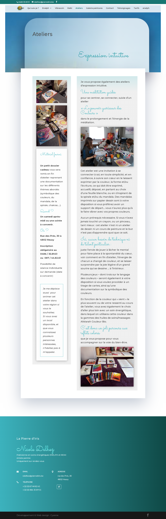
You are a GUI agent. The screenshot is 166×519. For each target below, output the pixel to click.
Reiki (69, 8)
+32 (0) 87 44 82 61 (31, 486)
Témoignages (123, 8)
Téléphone (28, 482)
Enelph (45, 8)
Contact (110, 8)
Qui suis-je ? (33, 8)
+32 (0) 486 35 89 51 (32, 489)
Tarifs (136, 8)
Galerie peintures (94, 8)
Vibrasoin (59, 8)
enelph (146, 8)
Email (25, 472)
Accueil (20, 8)
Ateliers (79, 8)
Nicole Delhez (35, 449)
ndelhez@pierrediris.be (33, 476)
